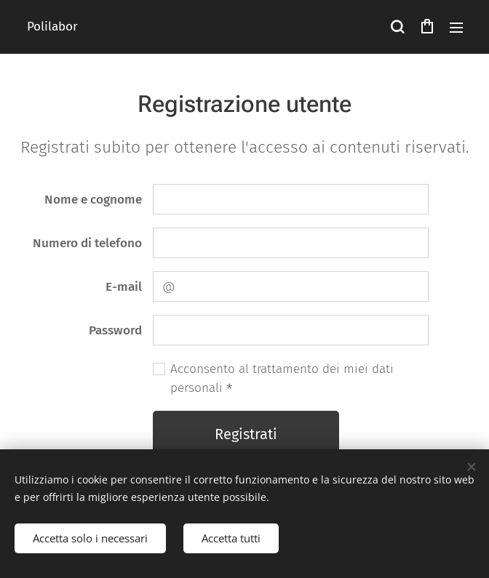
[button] (397, 27)
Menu (456, 27)
